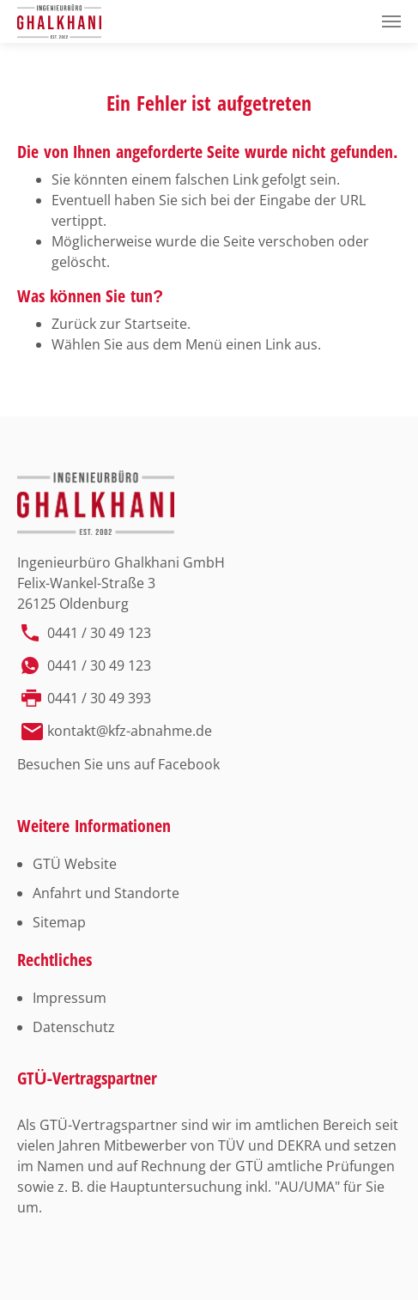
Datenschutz (74, 1027)
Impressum (69, 997)
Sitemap (59, 922)
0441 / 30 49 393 (99, 698)
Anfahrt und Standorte (106, 893)
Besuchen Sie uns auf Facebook (118, 764)
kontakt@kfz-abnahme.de (129, 730)
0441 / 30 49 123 (99, 632)
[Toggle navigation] (391, 21)
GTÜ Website (75, 863)
